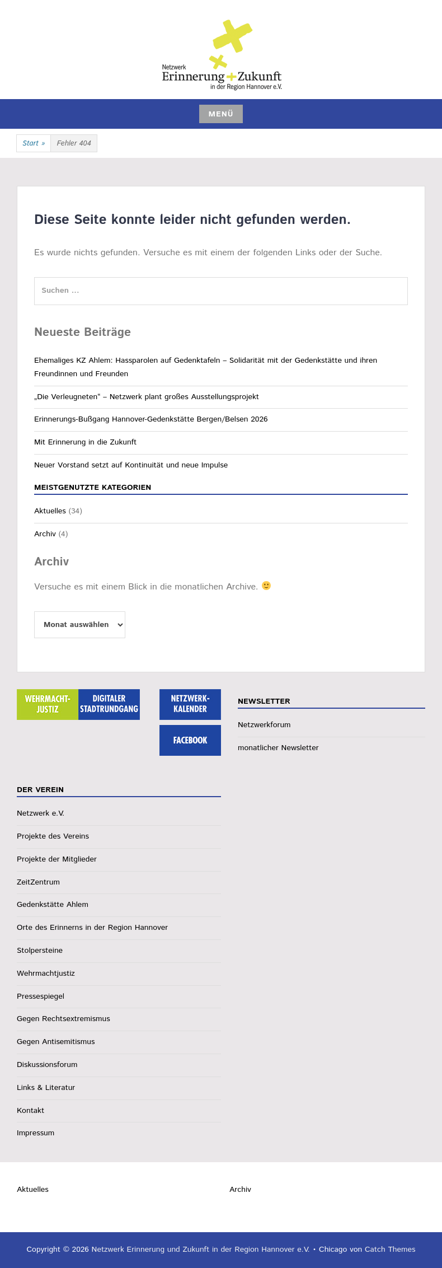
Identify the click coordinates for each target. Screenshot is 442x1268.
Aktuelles (50, 511)
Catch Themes (390, 1249)
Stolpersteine (40, 950)
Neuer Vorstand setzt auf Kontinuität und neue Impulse (131, 465)
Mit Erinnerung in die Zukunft (85, 442)
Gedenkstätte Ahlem (52, 904)
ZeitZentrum (38, 882)
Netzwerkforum (264, 725)
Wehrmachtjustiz (46, 973)
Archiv (45, 534)
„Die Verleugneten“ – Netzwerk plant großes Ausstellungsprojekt (146, 397)
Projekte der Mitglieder (57, 859)
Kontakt (30, 1110)
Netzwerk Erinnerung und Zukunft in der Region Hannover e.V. (201, 1249)
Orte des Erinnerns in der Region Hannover (92, 927)
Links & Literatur (46, 1087)
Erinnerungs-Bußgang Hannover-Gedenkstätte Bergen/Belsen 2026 (151, 419)
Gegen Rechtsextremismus (63, 1018)
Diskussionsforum (47, 1064)
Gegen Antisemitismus (56, 1041)
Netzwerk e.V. (40, 813)
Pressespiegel (40, 996)
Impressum (35, 1133)
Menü (220, 114)
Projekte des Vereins (53, 836)
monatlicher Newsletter (278, 748)
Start (33, 144)
